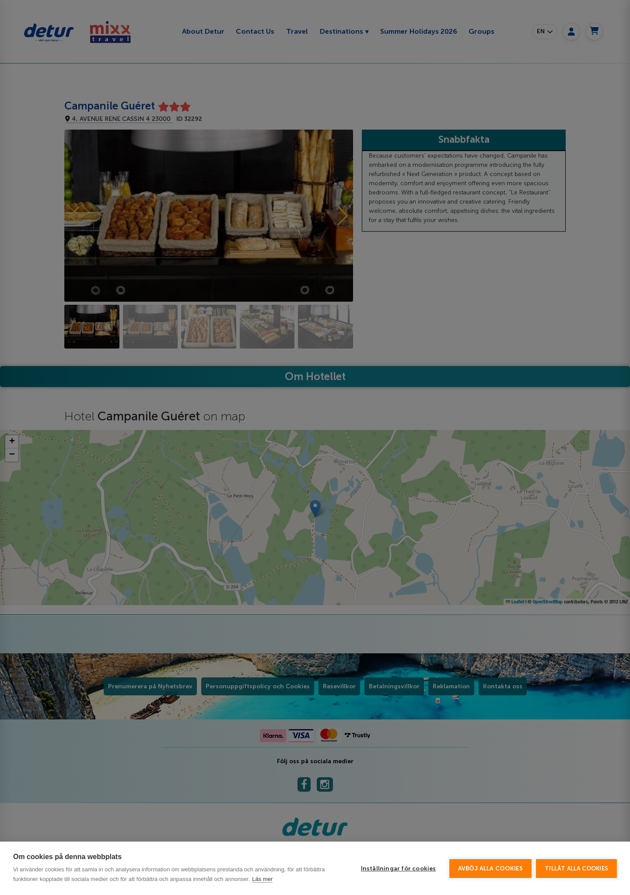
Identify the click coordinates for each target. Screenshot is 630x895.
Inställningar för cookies (398, 874)
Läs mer (262, 884)
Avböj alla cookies (490, 874)
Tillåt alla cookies (576, 874)
